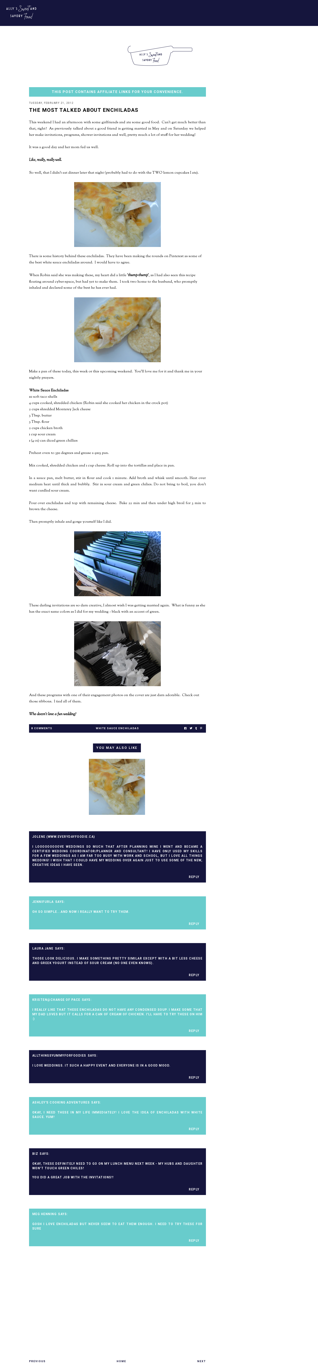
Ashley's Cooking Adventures (61, 1103)
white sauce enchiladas (117, 728)
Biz (35, 1154)
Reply (194, 877)
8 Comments (41, 728)
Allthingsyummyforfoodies (59, 1056)
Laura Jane (43, 949)
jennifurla (43, 902)
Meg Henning (44, 1214)
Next (201, 1361)
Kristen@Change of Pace (56, 1000)
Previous (37, 1361)
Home (121, 1361)
